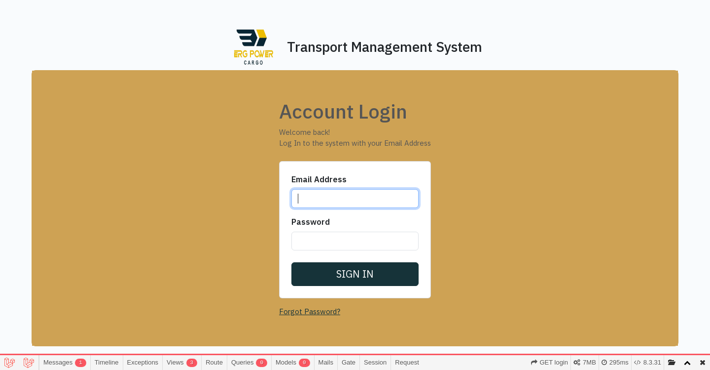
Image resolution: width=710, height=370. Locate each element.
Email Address (317, 179)
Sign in (355, 274)
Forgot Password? (308, 311)
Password (308, 222)
